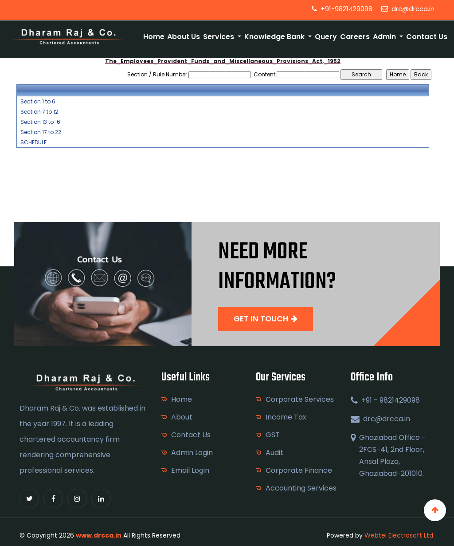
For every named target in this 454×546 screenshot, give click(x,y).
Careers (355, 37)
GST (273, 435)
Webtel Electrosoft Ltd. (399, 535)
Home (153, 37)
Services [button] (219, 37)
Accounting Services (301, 488)
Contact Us (426, 37)
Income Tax (286, 417)
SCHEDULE (33, 142)
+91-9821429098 (342, 8)
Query (326, 37)
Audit (274, 452)
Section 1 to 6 (37, 101)
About (181, 417)
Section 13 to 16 (40, 122)
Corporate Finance (299, 470)
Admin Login (192, 452)
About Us (183, 37)
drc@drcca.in (407, 8)
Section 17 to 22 (40, 132)
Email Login (190, 470)
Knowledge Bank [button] (275, 37)
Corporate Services (300, 399)
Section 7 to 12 (39, 111)
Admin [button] (385, 37)
